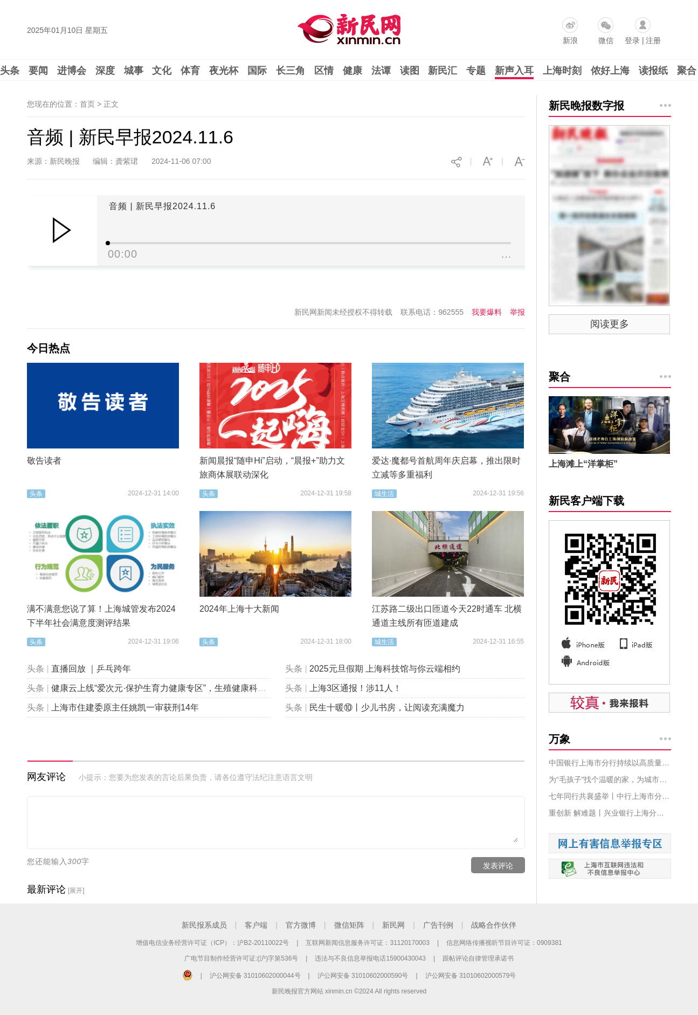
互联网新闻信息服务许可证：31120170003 (367, 943)
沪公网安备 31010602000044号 (255, 975)
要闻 (38, 70)
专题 (476, 70)
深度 (105, 70)
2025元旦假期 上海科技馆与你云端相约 (384, 668)
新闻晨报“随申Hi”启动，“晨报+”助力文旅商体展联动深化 (272, 467)
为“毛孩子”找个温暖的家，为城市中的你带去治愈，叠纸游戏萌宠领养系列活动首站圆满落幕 (610, 779)
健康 (352, 70)
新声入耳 (514, 70)
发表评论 (498, 865)
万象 (559, 739)
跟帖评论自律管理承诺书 (478, 958)
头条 (9, 70)
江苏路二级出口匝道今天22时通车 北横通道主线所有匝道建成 (447, 615)
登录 (632, 40)
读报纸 (653, 70)
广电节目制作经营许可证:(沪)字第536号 (241, 958)
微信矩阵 (349, 925)
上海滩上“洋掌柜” (583, 463)
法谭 (381, 70)
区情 (324, 70)
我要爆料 (487, 312)
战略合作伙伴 (493, 925)
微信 (605, 40)
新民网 (393, 925)
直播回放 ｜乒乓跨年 (91, 668)
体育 (190, 70)
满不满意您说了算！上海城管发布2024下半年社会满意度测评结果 (101, 615)
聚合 (686, 70)
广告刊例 (438, 925)
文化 (161, 70)
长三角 (290, 70)
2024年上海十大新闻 (239, 608)
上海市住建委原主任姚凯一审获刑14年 (125, 707)
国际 (257, 70)
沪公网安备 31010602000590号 (363, 975)
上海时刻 (562, 70)
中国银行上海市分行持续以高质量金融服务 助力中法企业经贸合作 (610, 762)
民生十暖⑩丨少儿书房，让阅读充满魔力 (387, 707)
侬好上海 (610, 70)
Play (61, 230)
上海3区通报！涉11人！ (355, 688)
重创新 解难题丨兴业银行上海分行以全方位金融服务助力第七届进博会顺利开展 (610, 813)
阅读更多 (609, 324)
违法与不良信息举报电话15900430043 (370, 958)
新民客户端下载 (586, 501)
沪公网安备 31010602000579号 (470, 975)
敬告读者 (44, 460)
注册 (653, 40)
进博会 (71, 70)
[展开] (76, 890)
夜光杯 (223, 70)
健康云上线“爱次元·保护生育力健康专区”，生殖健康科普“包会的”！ (179, 688)
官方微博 (301, 925)
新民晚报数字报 (586, 106)
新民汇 (442, 70)
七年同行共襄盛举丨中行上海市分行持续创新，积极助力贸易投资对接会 (610, 796)
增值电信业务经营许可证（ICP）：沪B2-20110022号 (212, 943)
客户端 (256, 925)
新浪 (570, 40)
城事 (133, 70)
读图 (409, 70)
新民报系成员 (204, 925)
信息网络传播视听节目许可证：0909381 (504, 943)
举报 (517, 312)
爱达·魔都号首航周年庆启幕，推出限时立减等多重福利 (446, 467)
